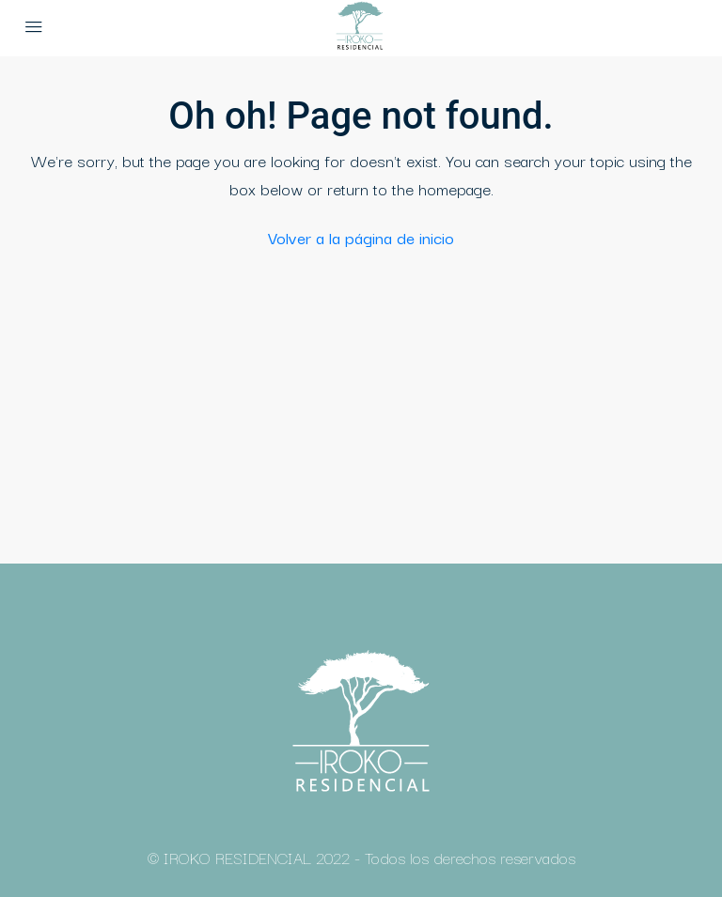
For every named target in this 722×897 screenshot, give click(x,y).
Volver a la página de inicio (361, 237)
